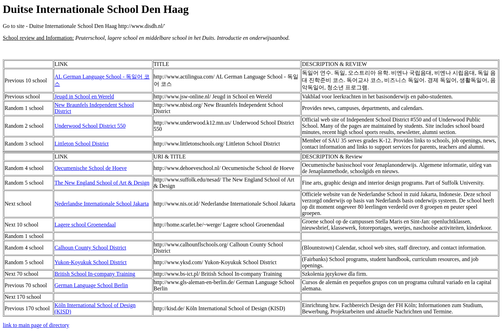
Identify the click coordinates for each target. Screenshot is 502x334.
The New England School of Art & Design (101, 183)
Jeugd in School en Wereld (84, 96)
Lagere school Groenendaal (85, 225)
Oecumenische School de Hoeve (90, 168)
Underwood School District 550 (90, 126)
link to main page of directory (36, 325)
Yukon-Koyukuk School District (90, 262)
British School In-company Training (94, 274)
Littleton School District (81, 144)
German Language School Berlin (91, 285)
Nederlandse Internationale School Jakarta (101, 204)
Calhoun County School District (90, 248)
